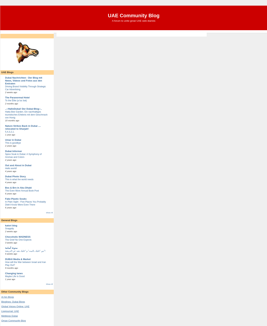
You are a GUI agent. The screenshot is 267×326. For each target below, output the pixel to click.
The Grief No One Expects (18, 240)
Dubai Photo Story (15, 176)
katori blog (11, 225)
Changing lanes (14, 273)
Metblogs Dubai (9, 316)
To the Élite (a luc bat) (16, 100)
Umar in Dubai (13, 140)
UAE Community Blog (134, 15)
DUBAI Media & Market (18, 259)
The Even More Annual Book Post (22, 190)
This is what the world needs (19, 179)
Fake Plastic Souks (16, 198)
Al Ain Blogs (7, 297)
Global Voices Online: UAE (15, 306)
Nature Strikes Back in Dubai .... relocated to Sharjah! (23, 127)
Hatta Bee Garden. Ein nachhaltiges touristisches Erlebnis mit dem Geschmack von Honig (26, 115)
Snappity (9, 228)
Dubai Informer (13, 151)
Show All (49, 213)
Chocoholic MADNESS (17, 236)
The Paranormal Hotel (17, 97)
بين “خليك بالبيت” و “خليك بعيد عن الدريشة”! (25, 251)
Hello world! (11, 168)
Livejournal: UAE (10, 311)
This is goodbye (13, 143)
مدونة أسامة (11, 248)
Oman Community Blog (13, 320)
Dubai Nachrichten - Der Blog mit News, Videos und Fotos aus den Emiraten (23, 80)
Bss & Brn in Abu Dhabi (18, 187)
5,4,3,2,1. (9, 132)
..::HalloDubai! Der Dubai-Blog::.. (23, 108)
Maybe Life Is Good (15, 276)
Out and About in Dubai (18, 165)
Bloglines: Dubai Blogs (13, 301)
